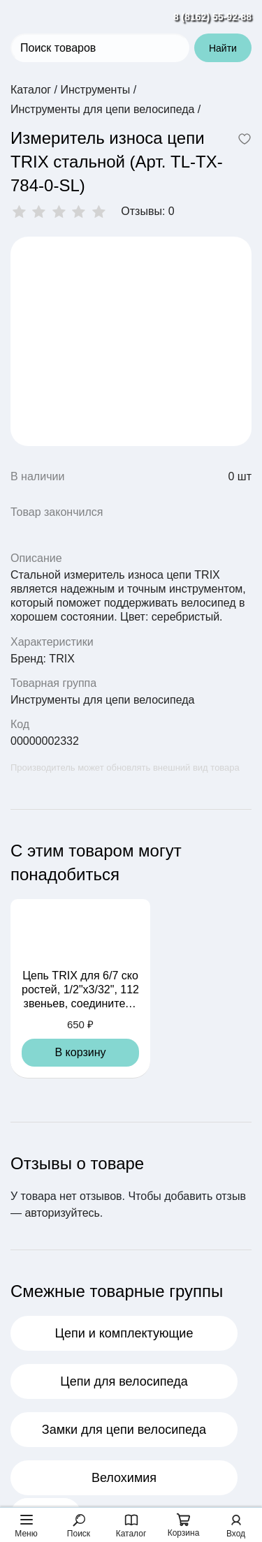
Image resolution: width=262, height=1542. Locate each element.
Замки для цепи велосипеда (124, 1430)
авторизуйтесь (61, 1213)
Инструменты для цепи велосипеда (102, 700)
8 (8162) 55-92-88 (212, 16)
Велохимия (124, 1478)
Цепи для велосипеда (123, 1381)
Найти (223, 48)
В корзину (79, 1052)
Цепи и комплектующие (124, 1333)
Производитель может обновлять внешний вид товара (125, 767)
